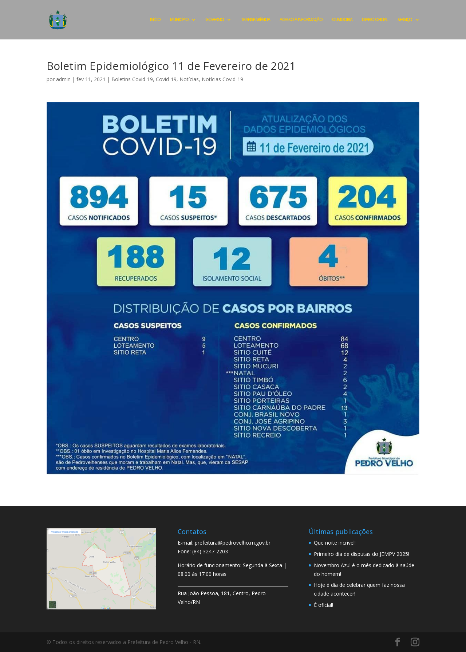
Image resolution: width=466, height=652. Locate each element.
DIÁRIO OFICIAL (375, 20)
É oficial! (323, 604)
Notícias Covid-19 (222, 79)
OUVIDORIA (342, 20)
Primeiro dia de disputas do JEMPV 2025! (361, 553)
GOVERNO (214, 20)
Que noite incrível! (335, 542)
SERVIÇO (405, 20)
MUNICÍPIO (179, 20)
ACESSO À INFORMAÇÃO (301, 20)
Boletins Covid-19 (132, 79)
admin (63, 79)
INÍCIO (155, 20)
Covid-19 (166, 79)
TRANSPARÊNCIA (255, 20)
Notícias (189, 79)
